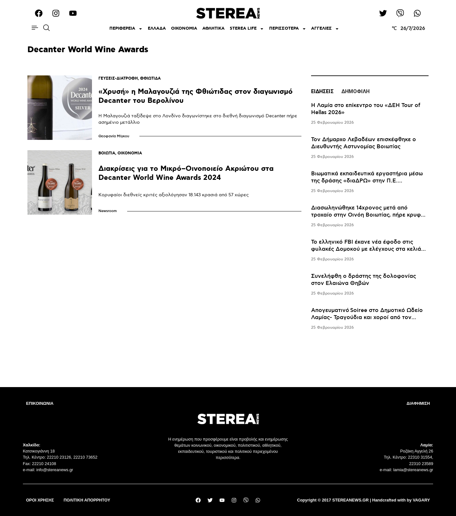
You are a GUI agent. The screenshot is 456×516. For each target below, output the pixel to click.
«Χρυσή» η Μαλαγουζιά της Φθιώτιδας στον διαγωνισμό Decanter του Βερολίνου (195, 96)
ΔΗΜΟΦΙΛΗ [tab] (355, 91)
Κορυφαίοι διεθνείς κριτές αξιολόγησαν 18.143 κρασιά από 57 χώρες (173, 195)
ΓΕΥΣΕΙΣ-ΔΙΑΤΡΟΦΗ (118, 78)
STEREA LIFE (247, 29)
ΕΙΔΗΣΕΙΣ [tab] (322, 91)
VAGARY (421, 500)
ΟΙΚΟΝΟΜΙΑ (184, 28)
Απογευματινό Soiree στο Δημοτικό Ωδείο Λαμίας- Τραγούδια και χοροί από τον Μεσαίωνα (367, 317)
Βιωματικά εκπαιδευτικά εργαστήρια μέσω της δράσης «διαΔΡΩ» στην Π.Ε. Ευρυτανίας (367, 180)
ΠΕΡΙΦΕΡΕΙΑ (126, 29)
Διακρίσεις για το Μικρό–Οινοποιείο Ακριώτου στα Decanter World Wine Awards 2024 (186, 173)
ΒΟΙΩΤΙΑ (106, 153)
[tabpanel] (370, 216)
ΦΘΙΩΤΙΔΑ (150, 78)
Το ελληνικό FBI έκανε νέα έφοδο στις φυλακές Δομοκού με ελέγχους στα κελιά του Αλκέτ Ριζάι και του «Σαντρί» (366, 249)
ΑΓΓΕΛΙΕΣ (325, 29)
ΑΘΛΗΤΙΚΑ (213, 28)
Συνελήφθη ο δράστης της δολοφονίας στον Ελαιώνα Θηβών (363, 280)
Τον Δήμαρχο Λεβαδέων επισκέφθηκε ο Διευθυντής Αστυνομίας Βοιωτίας (363, 143)
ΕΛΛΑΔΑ (157, 28)
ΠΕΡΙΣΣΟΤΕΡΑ (287, 29)
